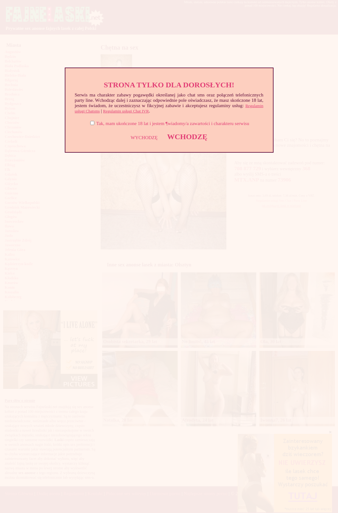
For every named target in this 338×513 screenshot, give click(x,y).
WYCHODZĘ (144, 137)
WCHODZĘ (187, 137)
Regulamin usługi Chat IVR (126, 111)
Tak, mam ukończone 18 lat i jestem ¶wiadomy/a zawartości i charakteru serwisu (172, 123)
